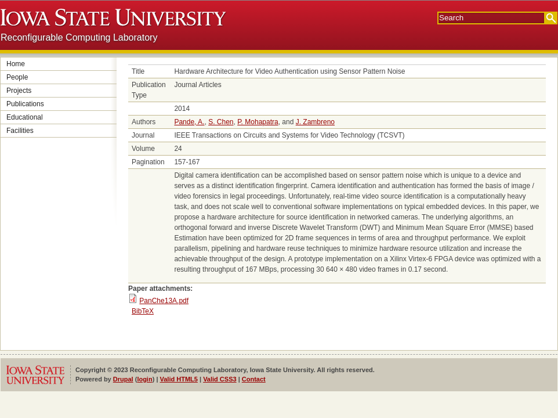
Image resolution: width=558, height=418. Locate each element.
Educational (24, 117)
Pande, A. (189, 122)
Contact (254, 379)
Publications (25, 104)
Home (15, 64)
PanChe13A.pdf (164, 301)
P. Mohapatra (257, 122)
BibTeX (143, 311)
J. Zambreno (315, 122)
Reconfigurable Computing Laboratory (79, 37)
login (144, 379)
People (17, 77)
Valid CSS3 (219, 379)
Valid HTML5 (179, 379)
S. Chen (220, 122)
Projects (18, 91)
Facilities (20, 131)
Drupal (123, 379)
